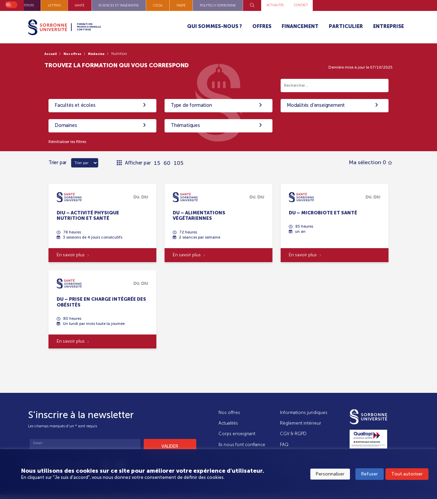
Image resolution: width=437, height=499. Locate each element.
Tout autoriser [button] (407, 475)
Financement (300, 26)
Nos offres (76, 53)
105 (178, 163)
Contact (394, 5)
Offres (261, 26)
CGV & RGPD (293, 433)
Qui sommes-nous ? (214, 26)
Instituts (112, 5)
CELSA (244, 5)
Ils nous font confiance (241, 444)
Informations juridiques (304, 412)
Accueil (51, 53)
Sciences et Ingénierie (205, 5)
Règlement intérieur (301, 423)
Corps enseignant (236, 433)
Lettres (140, 5)
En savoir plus (73, 256)
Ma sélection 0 (370, 163)
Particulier (346, 26)
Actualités (363, 5)
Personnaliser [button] (330, 475)
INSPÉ (267, 5)
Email (39, 443)
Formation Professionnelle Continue (105, 27)
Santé (166, 5)
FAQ (284, 444)
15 (157, 163)
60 (167, 163)
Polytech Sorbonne (304, 5)
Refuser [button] (369, 475)
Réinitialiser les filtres (70, 141)
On (8, 3)
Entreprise (388, 26)
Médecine (104, 53)
